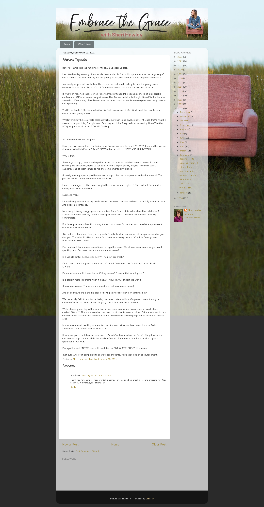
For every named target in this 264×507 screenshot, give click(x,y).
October (184, 120)
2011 (180, 108)
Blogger (150, 498)
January (184, 192)
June (182, 137)
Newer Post (70, 444)
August (183, 129)
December (185, 111)
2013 (180, 99)
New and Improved (188, 162)
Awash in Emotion (188, 175)
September (185, 124)
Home (67, 44)
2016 (180, 86)
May (182, 142)
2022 (180, 61)
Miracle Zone (185, 166)
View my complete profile (192, 216)
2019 (180, 73)
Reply (73, 386)
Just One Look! (186, 171)
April (182, 146)
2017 (180, 82)
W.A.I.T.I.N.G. (185, 187)
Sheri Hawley (194, 210)
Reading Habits (186, 158)
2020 (180, 69)
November (185, 116)
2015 (180, 91)
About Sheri (84, 44)
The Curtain (185, 183)
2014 (180, 95)
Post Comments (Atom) (87, 451)
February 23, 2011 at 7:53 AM (96, 375)
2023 (180, 56)
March (183, 150)
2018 (180, 78)
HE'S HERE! (185, 179)
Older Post (159, 444)
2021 (180, 65)
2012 (180, 103)
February (184, 155)
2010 (180, 198)
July (182, 133)
